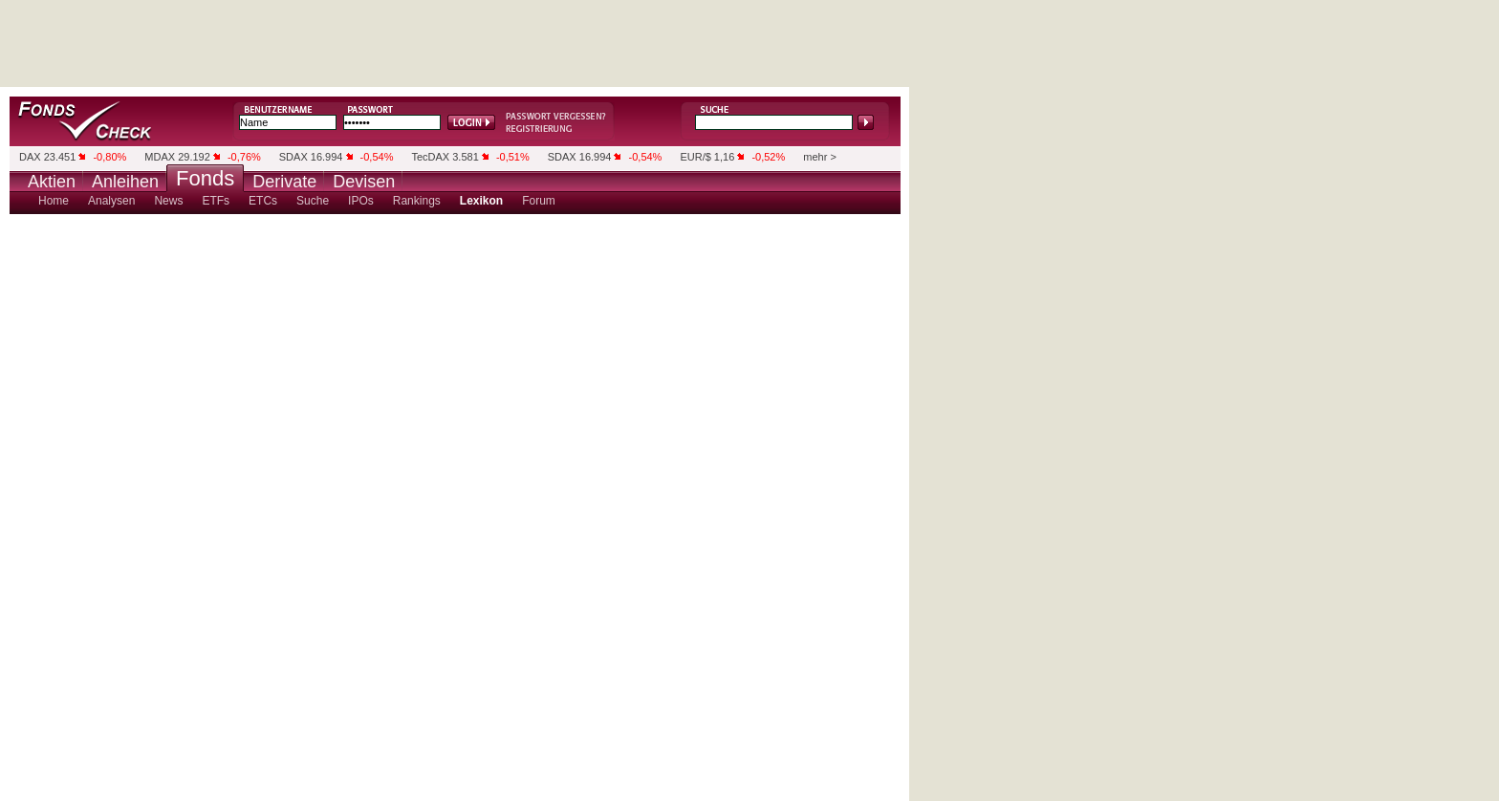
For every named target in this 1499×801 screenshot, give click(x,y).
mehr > (819, 156)
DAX (30, 156)
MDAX (159, 156)
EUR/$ (695, 156)
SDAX (293, 156)
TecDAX (430, 156)
